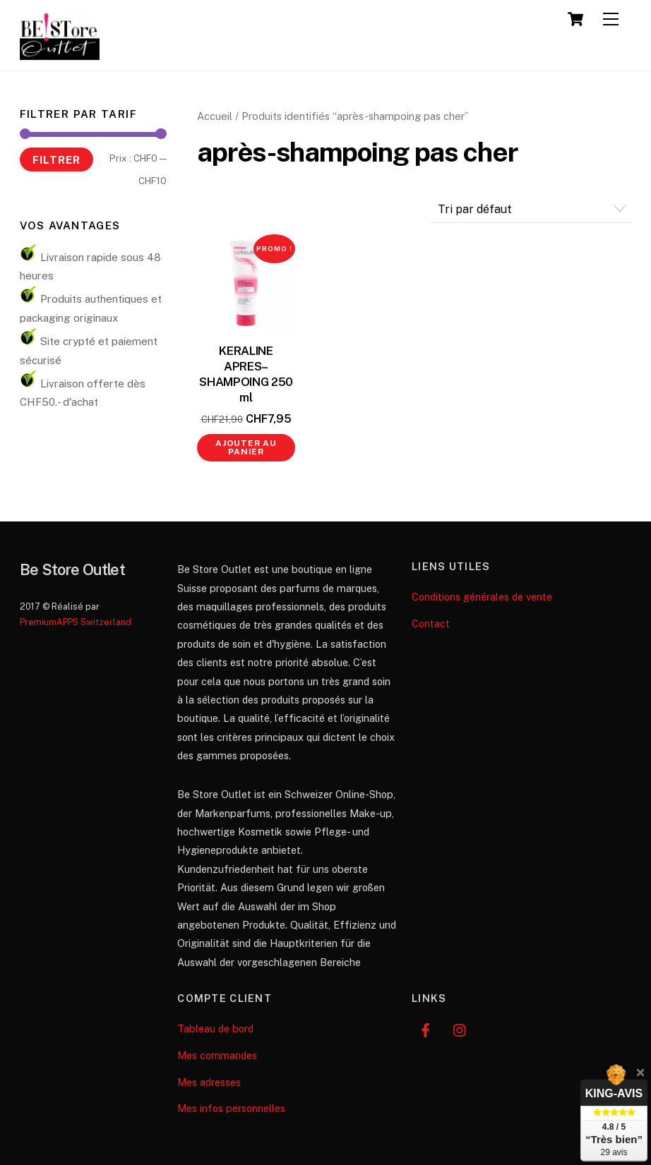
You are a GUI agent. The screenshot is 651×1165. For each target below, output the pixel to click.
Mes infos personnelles (231, 1108)
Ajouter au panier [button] (246, 447)
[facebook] (426, 1028)
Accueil (214, 116)
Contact (431, 623)
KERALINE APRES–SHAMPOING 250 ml (246, 374)
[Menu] (611, 19)
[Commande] (531, 209)
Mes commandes (217, 1055)
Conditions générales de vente (482, 597)
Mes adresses (209, 1082)
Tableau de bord (215, 1028)
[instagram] (460, 1028)
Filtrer (56, 159)
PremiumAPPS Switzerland (75, 622)
